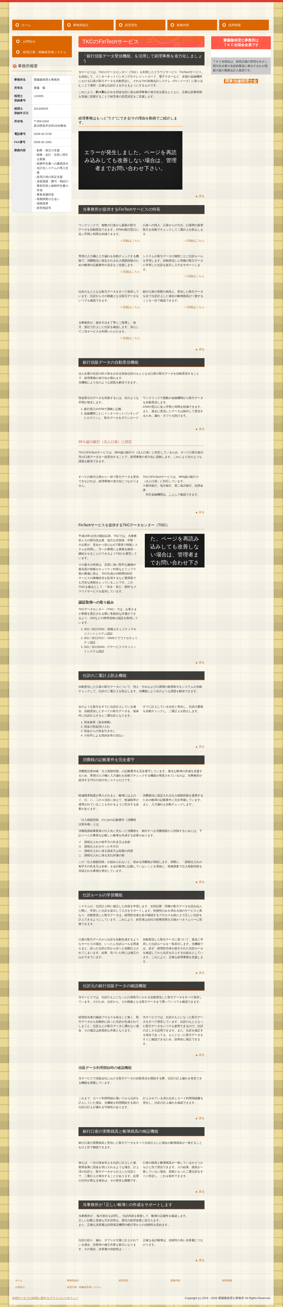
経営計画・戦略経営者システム (44, 52)
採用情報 (234, 25)
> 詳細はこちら (130, 240)
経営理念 (131, 25)
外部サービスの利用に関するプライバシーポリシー (45, 1298)
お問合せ (29, 41)
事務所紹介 (81, 25)
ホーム (26, 25)
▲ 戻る (200, 196)
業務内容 (183, 25)
